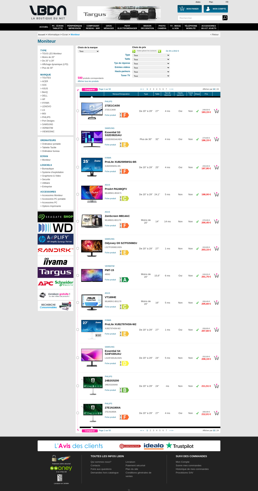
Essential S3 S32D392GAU (113, 134)
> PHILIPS (45, 117)
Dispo (197, 94)
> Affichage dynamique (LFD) (54, 64)
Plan (211, 2)
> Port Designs (47, 121)
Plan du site (132, 469)
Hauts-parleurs (180, 94)
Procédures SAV (184, 472)
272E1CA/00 (112, 105)
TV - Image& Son (175, 27)
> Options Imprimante (50, 206)
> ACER (44, 81)
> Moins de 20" (47, 57)
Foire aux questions (101, 469)
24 (218, 89)
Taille (157, 94)
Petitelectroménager (127, 27)
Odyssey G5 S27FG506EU (121, 243)
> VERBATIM (46, 128)
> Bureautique (47, 168)
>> (172, 89)
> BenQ (44, 92)
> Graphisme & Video (50, 176)
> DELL (43, 95)
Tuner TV (190, 94)
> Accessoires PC (48, 202)
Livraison (130, 462)
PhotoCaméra (162, 27)
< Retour (214, 34)
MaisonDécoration (147, 27)
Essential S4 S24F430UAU (113, 352)
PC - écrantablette (57, 27)
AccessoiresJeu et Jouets (208, 27)
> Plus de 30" (46, 68)
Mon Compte (182, 462)
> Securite (45, 179)
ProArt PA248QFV (116, 189)
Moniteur (75, 34)
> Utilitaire (45, 183)
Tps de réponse (167, 94)
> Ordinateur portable (50, 144)
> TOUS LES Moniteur (51, 53)
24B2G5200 (112, 380)
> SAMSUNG (46, 124)
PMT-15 (109, 270)
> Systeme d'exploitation (52, 172)
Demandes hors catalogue (105, 472)
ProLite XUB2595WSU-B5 (120, 161)
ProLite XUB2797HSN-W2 (120, 324)
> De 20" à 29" (47, 61)
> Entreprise (46, 186)
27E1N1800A (113, 407)
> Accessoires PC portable (53, 199)
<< (141, 89)
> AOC (43, 85)
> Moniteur (45, 160)
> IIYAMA (44, 103)
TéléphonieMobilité (191, 27)
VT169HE (110, 297)
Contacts (95, 465)
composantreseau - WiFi (93, 27)
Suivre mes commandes (188, 465)
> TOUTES (45, 78)
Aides (198, 2)
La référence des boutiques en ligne (47, 14)
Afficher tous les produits (88, 81)
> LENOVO (45, 106)
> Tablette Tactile (48, 147)
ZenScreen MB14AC (117, 216)
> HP (42, 99)
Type (146, 94)
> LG (42, 110)
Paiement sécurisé (135, 465)
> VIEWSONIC (47, 131)
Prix (206, 94)
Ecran (65, 34)
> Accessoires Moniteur (51, 195)
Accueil (43, 27)
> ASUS (44, 88)
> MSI (43, 113)
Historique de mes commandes (192, 469)
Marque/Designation (121, 94)
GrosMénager (109, 27)
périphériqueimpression (74, 27)
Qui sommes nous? (101, 462)
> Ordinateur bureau (50, 151)
